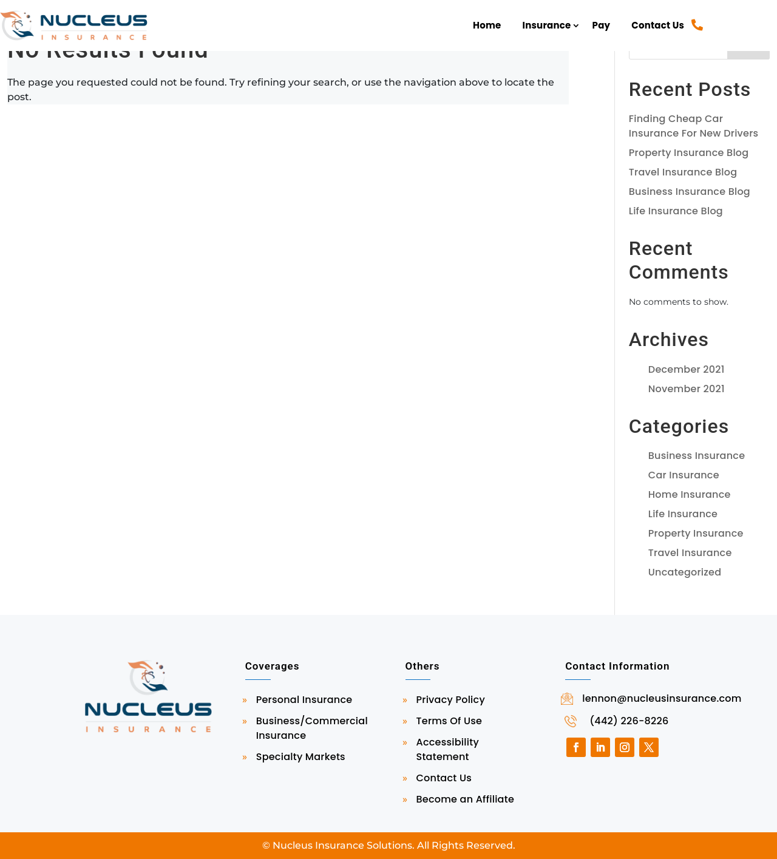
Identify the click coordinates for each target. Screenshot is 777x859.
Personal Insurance (304, 700)
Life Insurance (683, 514)
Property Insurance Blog (689, 153)
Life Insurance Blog (676, 211)
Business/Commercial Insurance (312, 728)
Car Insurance (683, 475)
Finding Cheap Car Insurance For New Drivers (694, 126)
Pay (601, 25)
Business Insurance (696, 456)
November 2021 (686, 389)
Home (487, 25)
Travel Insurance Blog (683, 172)
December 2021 (686, 369)
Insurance (547, 25)
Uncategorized (685, 572)
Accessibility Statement (447, 749)
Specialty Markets (300, 757)
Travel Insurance (690, 553)
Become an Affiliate (465, 799)
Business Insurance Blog (689, 192)
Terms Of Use (449, 721)
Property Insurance (696, 533)
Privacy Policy (450, 700)
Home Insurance (689, 494)
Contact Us (657, 25)
